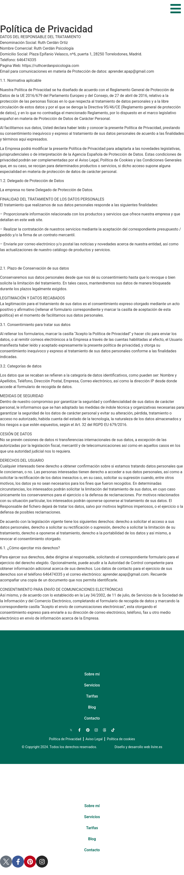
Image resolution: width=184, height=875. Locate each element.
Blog (92, 707)
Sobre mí (92, 674)
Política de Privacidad (65, 739)
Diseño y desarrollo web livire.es (138, 747)
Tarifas (92, 696)
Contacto (92, 718)
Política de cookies (121, 739)
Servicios (92, 685)
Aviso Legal (94, 739)
